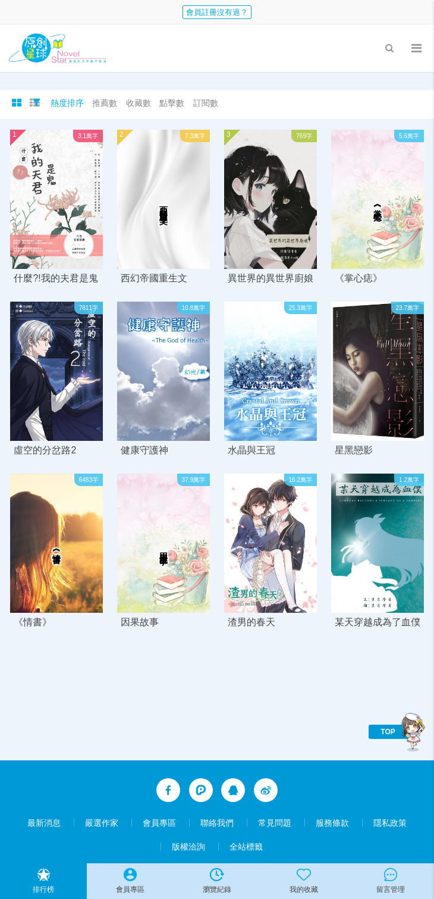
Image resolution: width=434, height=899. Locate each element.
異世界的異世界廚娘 (270, 278)
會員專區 (159, 823)
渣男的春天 (251, 622)
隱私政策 (390, 823)
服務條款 (332, 823)
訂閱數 (205, 103)
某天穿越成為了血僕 (377, 622)
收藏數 (138, 103)
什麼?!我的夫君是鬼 (56, 278)
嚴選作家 (101, 823)
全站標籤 (246, 846)
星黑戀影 (354, 450)
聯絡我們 (217, 823)
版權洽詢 (188, 846)
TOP (387, 732)
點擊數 (171, 103)
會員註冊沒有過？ (217, 12)
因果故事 (140, 622)
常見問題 (274, 823)
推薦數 (104, 103)
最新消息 (44, 823)
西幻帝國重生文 (154, 278)
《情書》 (33, 622)
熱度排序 (67, 103)
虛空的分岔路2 (45, 450)
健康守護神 (144, 450)
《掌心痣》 (358, 278)
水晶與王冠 (251, 450)
